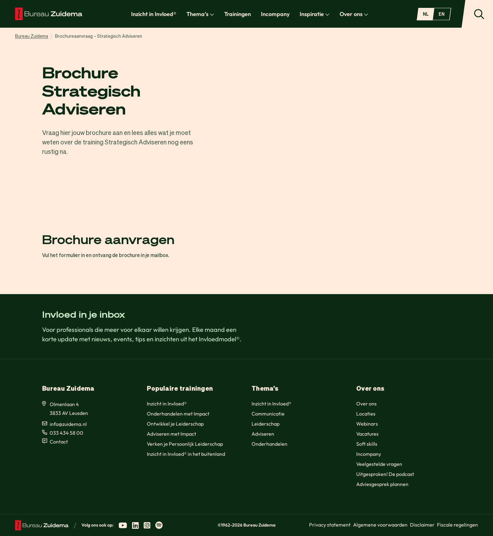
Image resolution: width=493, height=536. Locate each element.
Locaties (365, 413)
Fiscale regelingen (457, 525)
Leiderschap (266, 424)
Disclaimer (422, 525)
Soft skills (366, 444)
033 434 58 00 (66, 433)
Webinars (367, 424)
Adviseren (263, 434)
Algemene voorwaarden (380, 525)
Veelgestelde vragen (379, 464)
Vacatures (367, 434)
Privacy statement (330, 525)
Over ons (354, 14)
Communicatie (268, 413)
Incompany (275, 14)
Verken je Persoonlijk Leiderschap (185, 444)
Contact (59, 441)
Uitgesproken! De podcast (385, 474)
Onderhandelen (269, 444)
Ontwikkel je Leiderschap (175, 424)
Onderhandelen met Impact (178, 413)
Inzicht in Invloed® (153, 14)
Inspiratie (315, 14)
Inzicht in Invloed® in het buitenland (186, 454)
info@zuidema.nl (68, 424)
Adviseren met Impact (171, 434)
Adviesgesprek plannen (382, 484)
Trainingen (237, 14)
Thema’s (200, 14)
